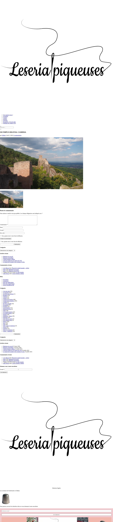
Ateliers (5, 119)
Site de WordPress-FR (8, 287)
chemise (5, 298)
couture (5, 300)
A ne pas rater (6, 293)
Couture (5, 117)
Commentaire (4, 226)
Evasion (5, 308)
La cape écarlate (20, 274)
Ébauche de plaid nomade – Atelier (20, 270)
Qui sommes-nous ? (8, 115)
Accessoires (6, 294)
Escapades (5, 307)
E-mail (1, 232)
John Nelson (6, 275)
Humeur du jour (7, 311)
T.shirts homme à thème (9, 261)
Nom (1, 229)
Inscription (5, 281)
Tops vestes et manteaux (9, 327)
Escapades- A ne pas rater (9, 122)
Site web (2, 235)
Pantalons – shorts (7, 318)
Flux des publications (8, 284)
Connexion (5, 282)
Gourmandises (6, 309)
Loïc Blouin (6, 270)
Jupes (4, 312)
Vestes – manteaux (7, 333)
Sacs (4, 324)
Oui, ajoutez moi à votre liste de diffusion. (11, 243)
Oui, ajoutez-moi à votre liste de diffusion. (11, 237)
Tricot (4, 329)
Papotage (5, 319)
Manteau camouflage (8, 259)
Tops (4, 326)
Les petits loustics (7, 315)
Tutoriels (5, 120)
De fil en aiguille (7, 305)
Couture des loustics (8, 301)
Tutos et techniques (8, 331)
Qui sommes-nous (7, 322)
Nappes (5, 316)
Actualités (5, 116)
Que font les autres (7, 320)
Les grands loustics (8, 313)
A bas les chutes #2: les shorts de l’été (12, 262)
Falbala (3, 135)
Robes (4, 323)
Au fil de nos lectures (8, 295)
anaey (4, 271)
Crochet (5, 304)
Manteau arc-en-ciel (8, 258)
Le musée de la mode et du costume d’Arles (14, 264)
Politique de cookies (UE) (9, 123)
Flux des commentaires (8, 285)
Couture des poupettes (8, 302)
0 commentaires (17, 135)
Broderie (5, 297)
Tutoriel (5, 330)
